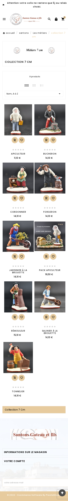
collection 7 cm (15, 409)
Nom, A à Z (34, 94)
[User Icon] (56, 19)
